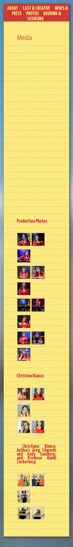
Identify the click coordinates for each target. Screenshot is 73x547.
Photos (32, 13)
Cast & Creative (36, 8)
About (12, 8)
